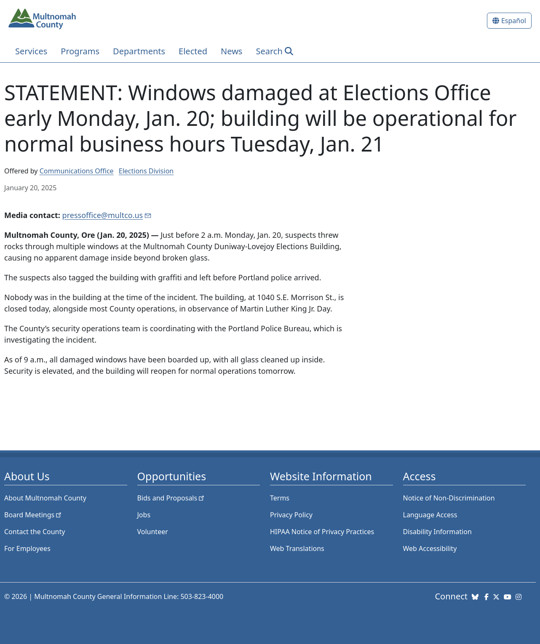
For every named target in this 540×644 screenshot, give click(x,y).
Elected (193, 51)
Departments (139, 51)
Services (31, 51)
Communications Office (77, 171)
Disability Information (437, 531)
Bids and (171, 498)
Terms (279, 498)
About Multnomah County (45, 498)
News (231, 51)
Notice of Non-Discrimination (449, 498)
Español (513, 20)
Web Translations (297, 548)
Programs (80, 51)
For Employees (27, 548)
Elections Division (146, 171)
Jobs (144, 514)
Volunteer (152, 531)
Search (269, 51)
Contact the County (34, 531)
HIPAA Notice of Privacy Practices (322, 531)
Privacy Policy (291, 514)
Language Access (430, 514)
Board (33, 514)
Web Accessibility (430, 548)
